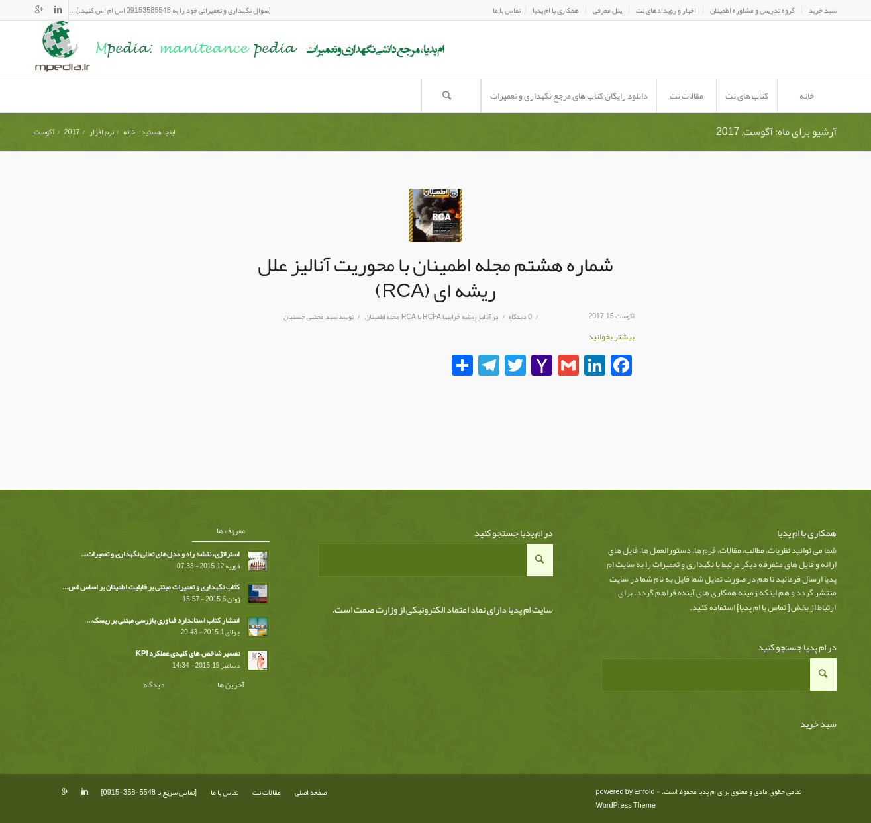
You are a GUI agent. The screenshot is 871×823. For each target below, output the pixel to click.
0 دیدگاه (520, 317)
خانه (129, 132)
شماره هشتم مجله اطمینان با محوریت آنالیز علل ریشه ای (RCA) (435, 277)
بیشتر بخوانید (611, 336)
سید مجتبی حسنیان (310, 317)
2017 (72, 132)
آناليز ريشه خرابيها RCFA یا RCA (446, 317)
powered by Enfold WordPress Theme (626, 798)
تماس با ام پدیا (762, 607)
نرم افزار (101, 132)
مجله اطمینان (382, 317)
